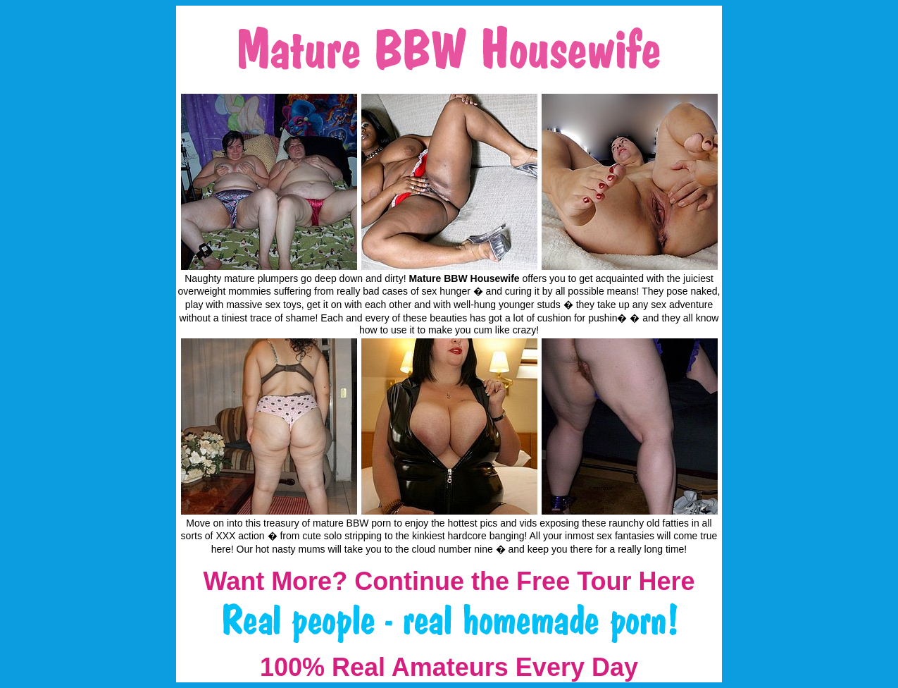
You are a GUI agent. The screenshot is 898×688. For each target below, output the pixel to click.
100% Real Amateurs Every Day (449, 667)
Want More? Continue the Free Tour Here (448, 581)
